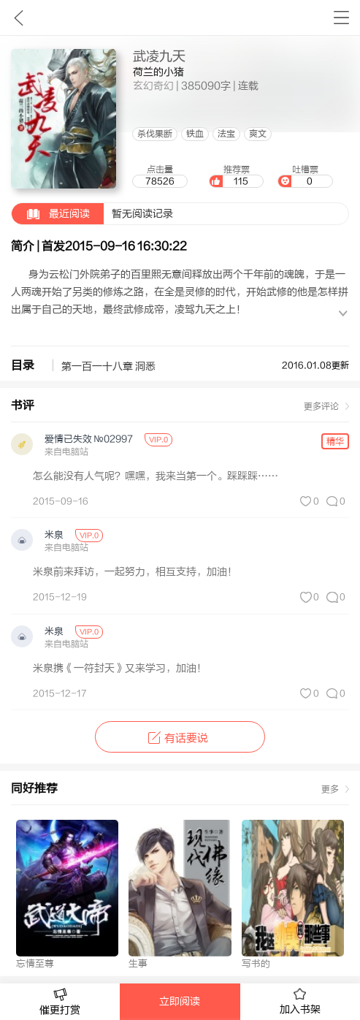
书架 (341, 17)
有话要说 (180, 738)
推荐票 (236, 176)
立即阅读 (179, 1002)
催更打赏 (60, 1002)
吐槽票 (305, 176)
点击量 (160, 176)
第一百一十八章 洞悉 (108, 367)
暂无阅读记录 (92, 213)
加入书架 (300, 1002)
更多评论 (321, 406)
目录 (22, 365)
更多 (330, 789)
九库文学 (18, 17)
